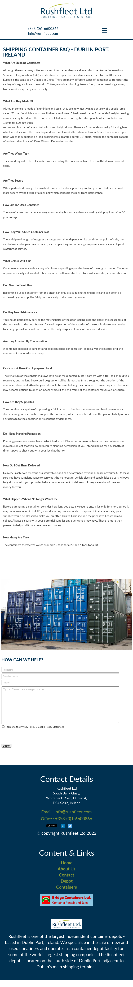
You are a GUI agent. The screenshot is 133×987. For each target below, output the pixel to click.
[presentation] (24, 742)
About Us (67, 876)
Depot (67, 888)
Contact (66, 882)
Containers (66, 894)
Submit (6, 752)
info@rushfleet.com (43, 33)
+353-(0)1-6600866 (43, 28)
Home (66, 870)
